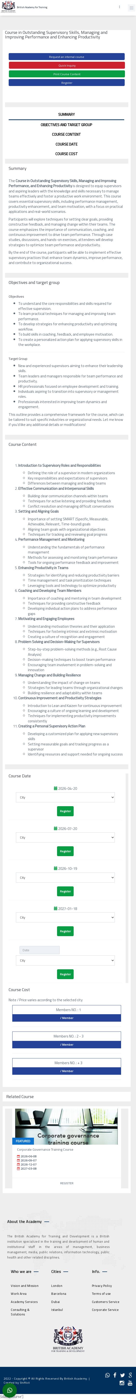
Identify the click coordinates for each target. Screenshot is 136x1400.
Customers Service (106, 1302)
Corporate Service (105, 1310)
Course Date (67, 144)
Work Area (19, 1293)
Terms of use (101, 1293)
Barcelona (58, 1293)
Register (66, 83)
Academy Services (24, 1302)
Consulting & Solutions (20, 1312)
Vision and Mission (25, 1286)
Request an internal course (66, 57)
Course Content (66, 134)
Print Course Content (66, 74)
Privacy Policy (102, 1286)
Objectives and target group (66, 124)
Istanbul (57, 1310)
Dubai (55, 1302)
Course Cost (66, 153)
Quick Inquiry (67, 65)
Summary (66, 114)
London (56, 1286)
